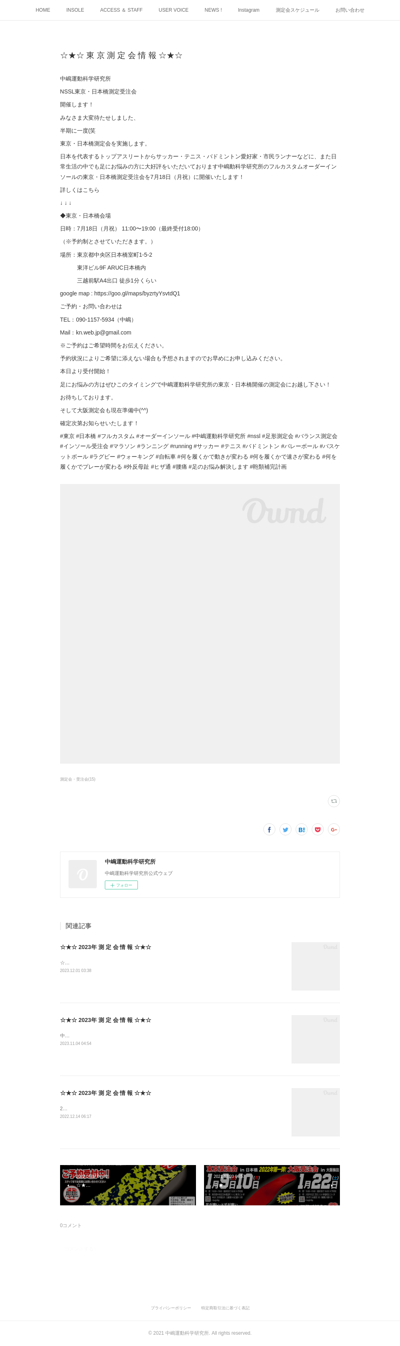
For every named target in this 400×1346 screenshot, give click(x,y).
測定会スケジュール (297, 10)
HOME (42, 10)
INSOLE (75, 10)
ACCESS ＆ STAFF (121, 10)
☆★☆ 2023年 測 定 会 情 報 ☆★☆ (105, 947)
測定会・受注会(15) (78, 779)
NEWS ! (213, 10)
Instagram (248, 10)
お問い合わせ (350, 10)
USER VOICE (174, 10)
